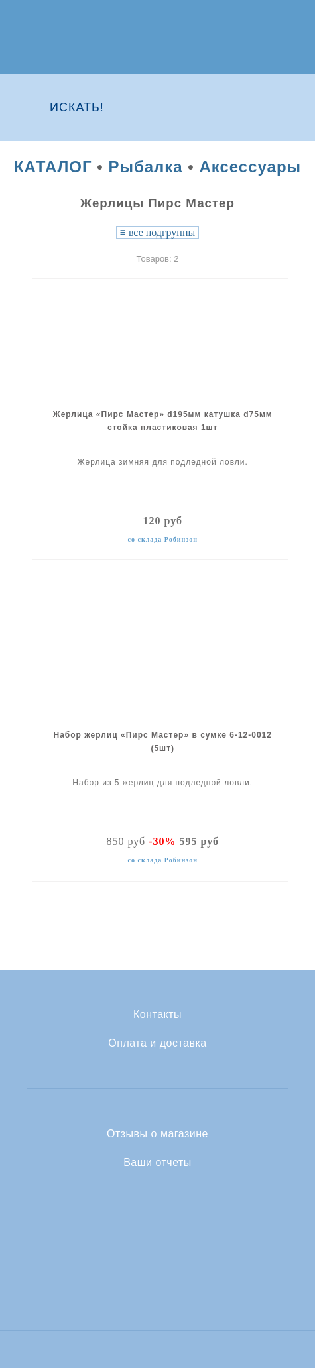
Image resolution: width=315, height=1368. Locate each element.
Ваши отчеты (157, 1162)
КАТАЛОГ (53, 167)
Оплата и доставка (157, 1043)
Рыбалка (145, 167)
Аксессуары (250, 167)
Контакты (157, 1014)
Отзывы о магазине (157, 1134)
